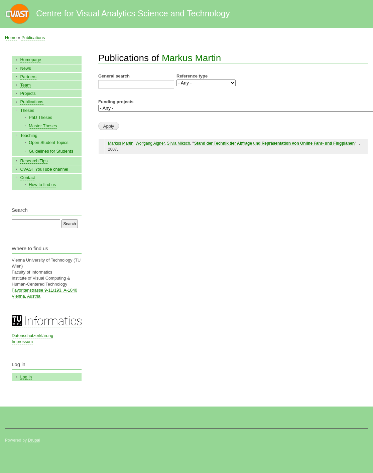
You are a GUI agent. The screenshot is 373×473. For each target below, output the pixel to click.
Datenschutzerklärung (32, 335)
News (25, 68)
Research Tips (34, 160)
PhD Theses (40, 117)
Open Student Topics (48, 142)
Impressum (22, 341)
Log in (26, 376)
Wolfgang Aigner (150, 143)
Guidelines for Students (51, 151)
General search (114, 75)
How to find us (42, 184)
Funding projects (115, 101)
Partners (28, 76)
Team (25, 85)
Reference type (192, 75)
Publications (33, 37)
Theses (27, 110)
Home (11, 37)
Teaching (28, 135)
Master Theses (43, 125)
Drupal (34, 440)
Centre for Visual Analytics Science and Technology (133, 13)
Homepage (30, 59)
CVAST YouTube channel (44, 169)
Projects (28, 93)
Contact (27, 177)
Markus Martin (191, 58)
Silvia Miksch (178, 143)
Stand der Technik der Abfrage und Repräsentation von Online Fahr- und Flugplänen (274, 143)
